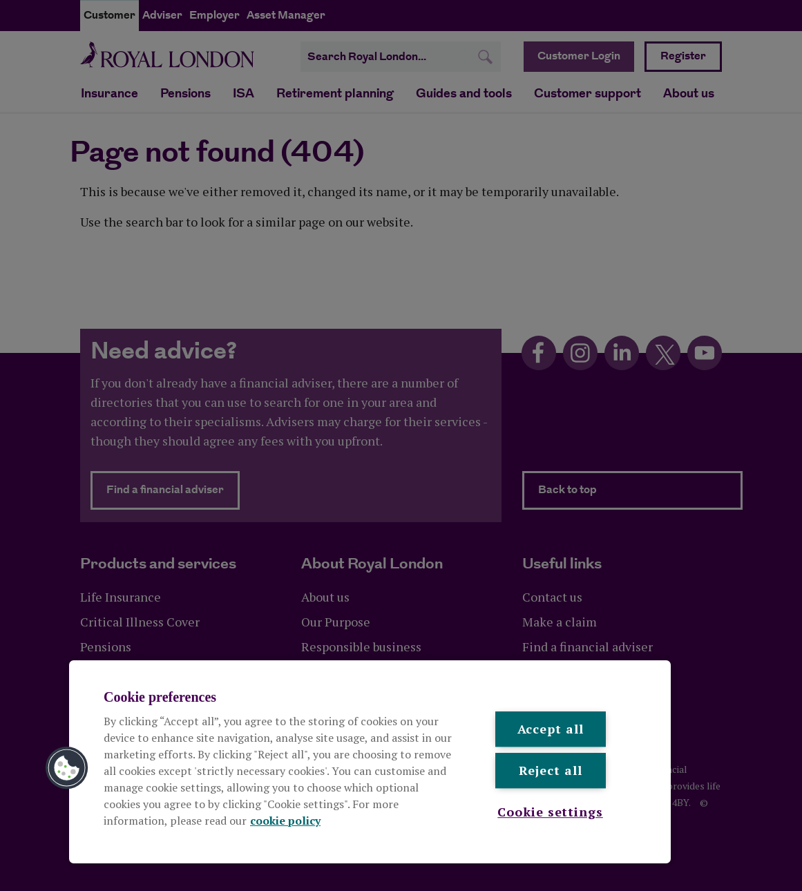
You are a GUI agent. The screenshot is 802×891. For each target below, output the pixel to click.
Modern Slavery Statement (306, 852)
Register (683, 56)
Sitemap (471, 852)
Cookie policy (202, 852)
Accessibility (409, 852)
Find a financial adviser (173, 489)
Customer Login (578, 56)
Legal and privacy (118, 852)
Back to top (567, 490)
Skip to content (79, 0)
